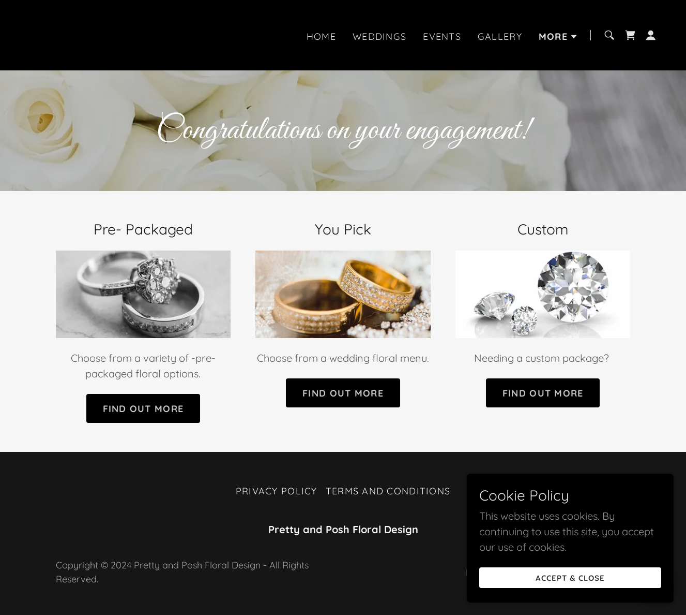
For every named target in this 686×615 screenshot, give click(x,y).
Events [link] (442, 36)
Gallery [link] (500, 36)
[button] (558, 37)
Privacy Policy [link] (276, 491)
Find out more (143, 409)
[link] (44, 33)
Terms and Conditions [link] (388, 491)
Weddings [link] (379, 36)
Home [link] (321, 36)
